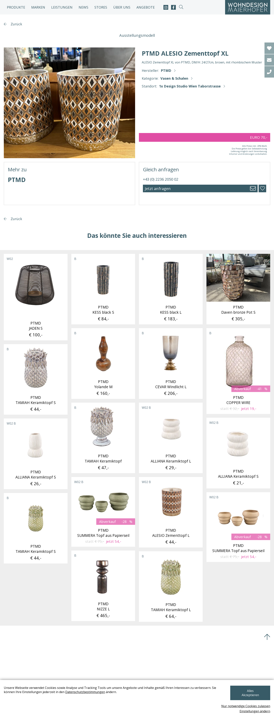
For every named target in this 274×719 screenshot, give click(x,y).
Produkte (16, 7)
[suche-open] (181, 7)
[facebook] (173, 7)
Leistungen (61, 7)
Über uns (121, 7)
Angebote (145, 7)
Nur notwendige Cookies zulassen (245, 706)
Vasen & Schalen (174, 78)
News (83, 7)
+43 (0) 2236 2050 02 (160, 179)
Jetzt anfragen (158, 188)
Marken (38, 7)
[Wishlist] (269, 48)
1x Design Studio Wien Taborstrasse (190, 86)
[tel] (269, 72)
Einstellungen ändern (255, 711)
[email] (269, 60)
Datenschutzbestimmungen (85, 696)
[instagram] (165, 7)
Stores (100, 7)
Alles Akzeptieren (250, 695)
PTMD (166, 70)
